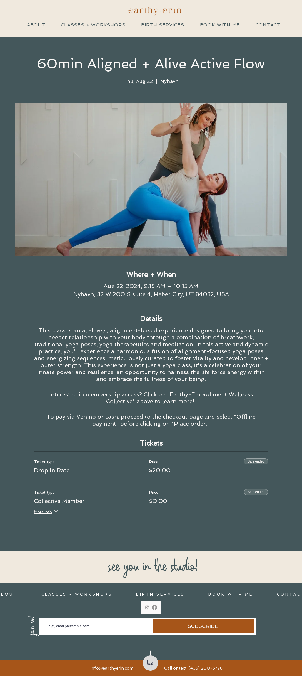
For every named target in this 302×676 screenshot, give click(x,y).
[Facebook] (154, 607)
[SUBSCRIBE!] (204, 626)
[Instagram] (147, 607)
